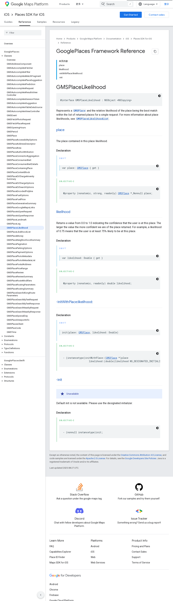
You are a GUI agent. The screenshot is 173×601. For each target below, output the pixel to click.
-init (59, 354)
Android (95, 520)
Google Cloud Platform (62, 574)
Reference (66, 42)
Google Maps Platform (91, 38)
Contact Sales (139, 525)
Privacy (63, 594)
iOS (6, 15)
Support (136, 531)
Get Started (131, 14)
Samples (42, 21)
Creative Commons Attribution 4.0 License (141, 429)
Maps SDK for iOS (59, 536)
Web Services (98, 536)
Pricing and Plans (141, 520)
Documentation (113, 38)
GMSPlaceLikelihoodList (92, 92)
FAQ (52, 520)
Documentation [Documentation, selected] (99, 4)
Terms (53, 594)
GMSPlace (79, 84)
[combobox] (148, 4)
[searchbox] (22, 32)
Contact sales (157, 14)
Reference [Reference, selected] (25, 21)
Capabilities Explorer (60, 525)
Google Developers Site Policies (140, 432)
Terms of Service (141, 536)
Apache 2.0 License (95, 432)
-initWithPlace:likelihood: (74, 276)
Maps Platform (29, 4)
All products (56, 580)
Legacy (75, 21)
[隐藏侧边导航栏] (40, 595)
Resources (59, 21)
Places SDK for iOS (29, 15)
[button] (22, 56)
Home (59, 38)
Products (64, 4)
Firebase (54, 569)
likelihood (63, 186)
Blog (121, 4)
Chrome (54, 563)
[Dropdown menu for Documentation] (112, 4)
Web (93, 531)
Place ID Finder (57, 531)
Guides (8, 21)
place (60, 104)
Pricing (80, 4)
